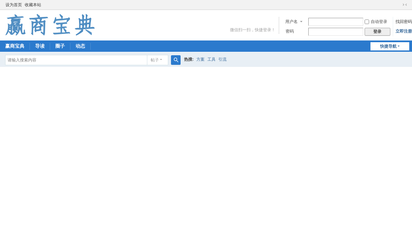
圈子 (60, 46)
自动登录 (376, 21)
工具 (211, 59)
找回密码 (404, 21)
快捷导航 (388, 46)
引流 (222, 59)
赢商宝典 (14, 46)
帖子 (155, 60)
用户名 (291, 21)
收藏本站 (33, 4)
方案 (200, 59)
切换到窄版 (405, 5)
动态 (80, 46)
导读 (40, 46)
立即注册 (404, 31)
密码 (290, 31)
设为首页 (13, 4)
